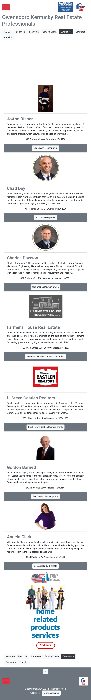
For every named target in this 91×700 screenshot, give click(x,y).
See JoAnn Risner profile (45, 148)
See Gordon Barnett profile (45, 496)
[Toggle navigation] (6, 7)
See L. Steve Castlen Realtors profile (45, 427)
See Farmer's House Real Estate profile (45, 356)
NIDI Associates (51, 693)
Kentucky (8, 32)
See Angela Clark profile (45, 566)
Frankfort (8, 37)
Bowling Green (50, 32)
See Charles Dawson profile (45, 287)
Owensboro (66, 32)
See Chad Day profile (45, 217)
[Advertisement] (45, 62)
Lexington (34, 32)
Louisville (20, 32)
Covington (80, 32)
